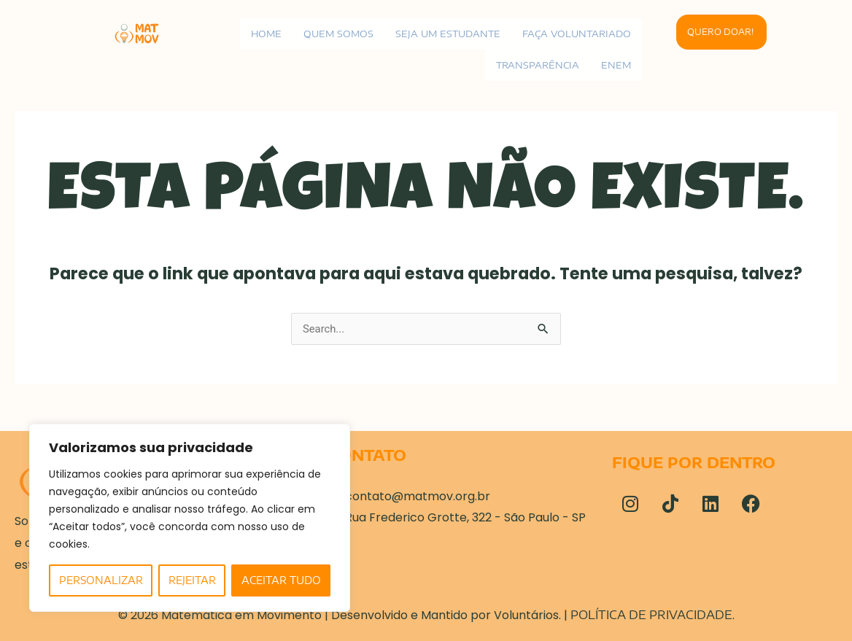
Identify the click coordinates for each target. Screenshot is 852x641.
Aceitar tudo (281, 580)
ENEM (615, 65)
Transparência (536, 65)
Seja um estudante (444, 33)
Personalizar (101, 580)
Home (260, 33)
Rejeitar (192, 580)
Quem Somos (333, 33)
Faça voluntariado (575, 33)
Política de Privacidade (651, 614)
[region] (189, 518)
